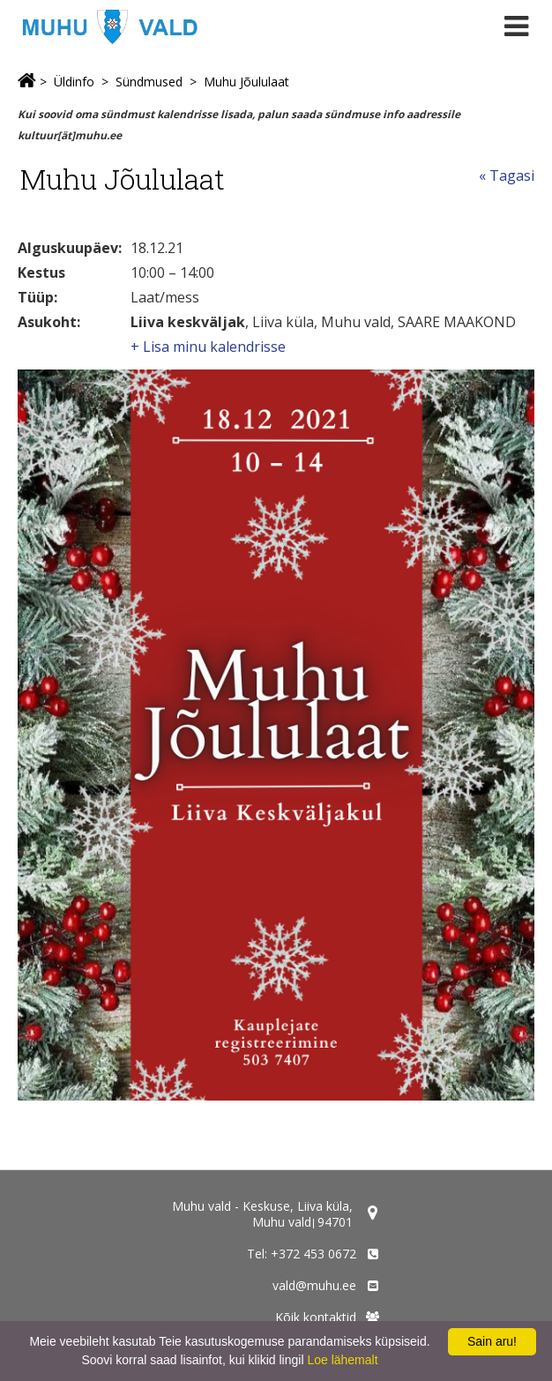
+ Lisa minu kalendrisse (208, 346)
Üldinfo (74, 81)
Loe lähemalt (342, 1360)
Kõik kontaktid (315, 1317)
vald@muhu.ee (314, 1285)
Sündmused (149, 81)
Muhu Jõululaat (246, 81)
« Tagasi (506, 175)
